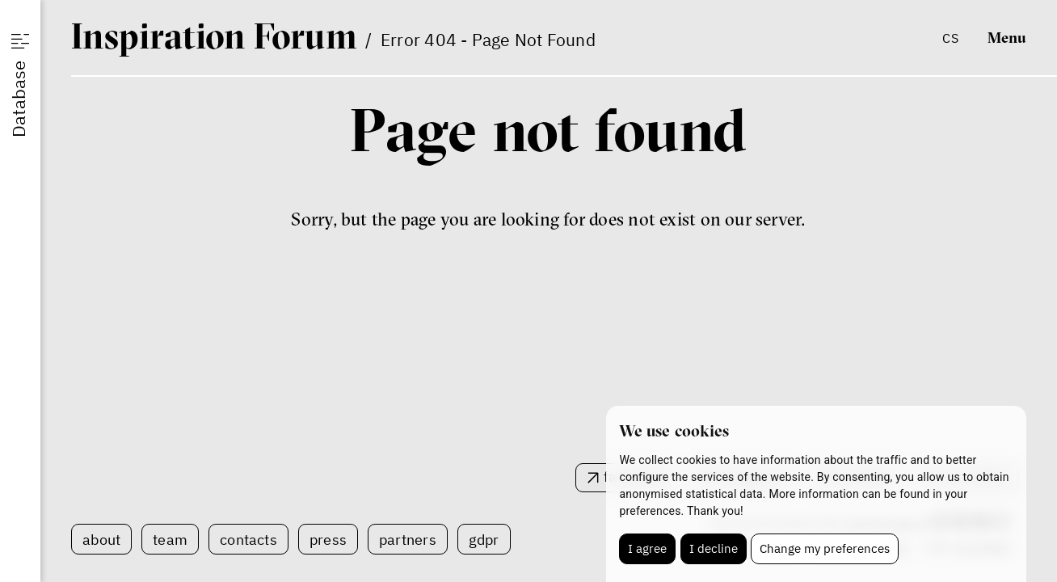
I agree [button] (647, 548)
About (101, 539)
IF (214, 35)
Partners (407, 539)
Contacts (248, 539)
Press (328, 539)
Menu (1007, 37)
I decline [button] (713, 548)
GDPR (484, 539)
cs (950, 37)
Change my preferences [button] (825, 548)
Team (170, 539)
